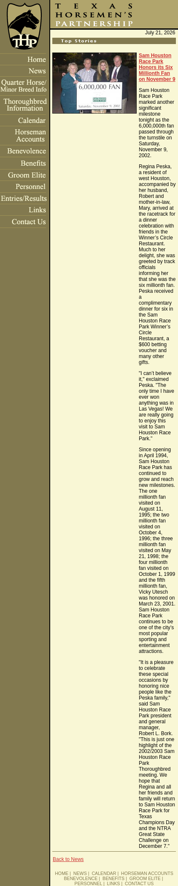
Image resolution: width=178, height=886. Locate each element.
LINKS (113, 883)
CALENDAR (104, 873)
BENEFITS (113, 878)
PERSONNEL (88, 883)
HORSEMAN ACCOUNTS (147, 873)
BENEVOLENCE (80, 878)
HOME (61, 873)
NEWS (80, 873)
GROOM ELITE (145, 878)
